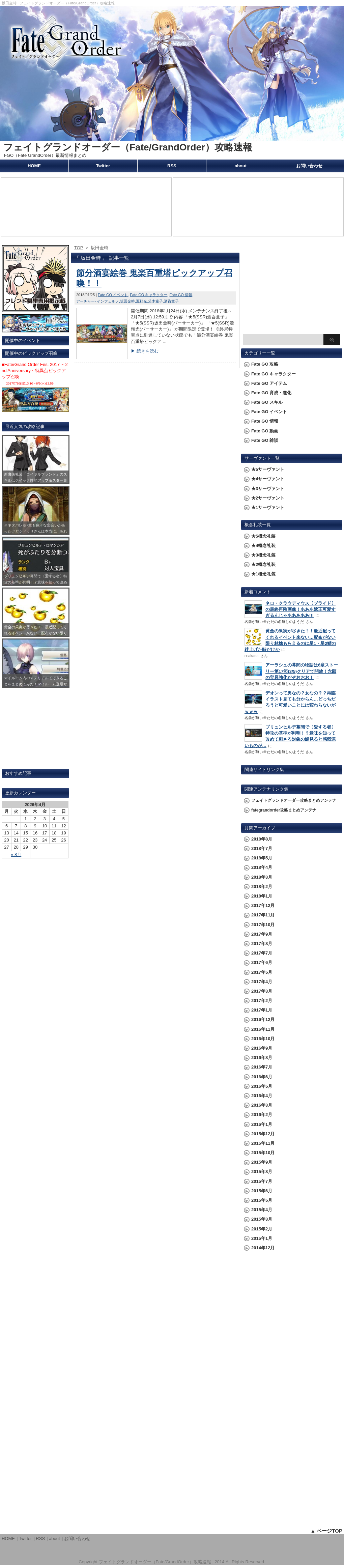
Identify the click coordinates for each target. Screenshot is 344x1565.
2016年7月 (261, 1067)
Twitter (103, 165)
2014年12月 (263, 1247)
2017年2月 (261, 1000)
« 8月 (16, 854)
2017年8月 (261, 943)
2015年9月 (261, 1162)
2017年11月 (263, 914)
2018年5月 (261, 857)
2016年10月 (263, 1038)
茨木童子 (155, 301)
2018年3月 (261, 877)
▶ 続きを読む (145, 350)
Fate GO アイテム (269, 383)
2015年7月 (261, 1181)
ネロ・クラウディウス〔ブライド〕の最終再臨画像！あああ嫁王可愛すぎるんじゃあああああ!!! (300, 609)
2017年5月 (261, 972)
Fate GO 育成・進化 (271, 392)
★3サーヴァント (267, 488)
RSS (171, 165)
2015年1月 (261, 1238)
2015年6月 (261, 1190)
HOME (34, 165)
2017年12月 (263, 905)
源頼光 (141, 301)
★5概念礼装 (263, 536)
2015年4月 (261, 1209)
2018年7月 (261, 848)
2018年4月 (261, 867)
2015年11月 (263, 1143)
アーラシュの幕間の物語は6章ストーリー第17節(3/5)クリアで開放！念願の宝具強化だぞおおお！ (301, 671)
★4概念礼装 (263, 545)
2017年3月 (261, 991)
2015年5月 (261, 1200)
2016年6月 (261, 1076)
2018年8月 (261, 839)
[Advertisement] (291, 289)
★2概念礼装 (263, 564)
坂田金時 (127, 301)
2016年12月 (263, 1019)
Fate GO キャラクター (148, 295)
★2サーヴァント (267, 498)
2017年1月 (261, 1010)
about (241, 165)
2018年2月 (261, 886)
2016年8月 (261, 1057)
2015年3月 (261, 1219)
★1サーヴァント (267, 507)
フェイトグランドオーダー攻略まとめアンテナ (293, 800)
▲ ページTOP (326, 1531)
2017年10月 (263, 924)
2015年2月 (261, 1228)
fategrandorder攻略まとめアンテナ (283, 810)
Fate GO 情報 (181, 295)
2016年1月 (261, 1124)
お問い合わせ (309, 165)
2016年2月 (261, 1114)
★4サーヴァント (267, 478)
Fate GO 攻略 (264, 364)
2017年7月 (261, 953)
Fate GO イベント (113, 295)
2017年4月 (261, 981)
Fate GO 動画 (264, 430)
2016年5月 (261, 1086)
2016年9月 (261, 1048)
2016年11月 (263, 1029)
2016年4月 (261, 1095)
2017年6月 (261, 962)
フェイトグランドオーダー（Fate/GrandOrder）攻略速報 (127, 147)
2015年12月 (263, 1133)
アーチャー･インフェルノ (97, 301)
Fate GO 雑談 (264, 440)
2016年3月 (261, 1105)
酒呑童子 (171, 301)
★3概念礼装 (263, 555)
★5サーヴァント (267, 469)
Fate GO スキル (267, 402)
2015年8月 (261, 1171)
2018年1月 (261, 896)
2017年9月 (261, 934)
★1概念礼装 (263, 573)
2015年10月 (263, 1152)
